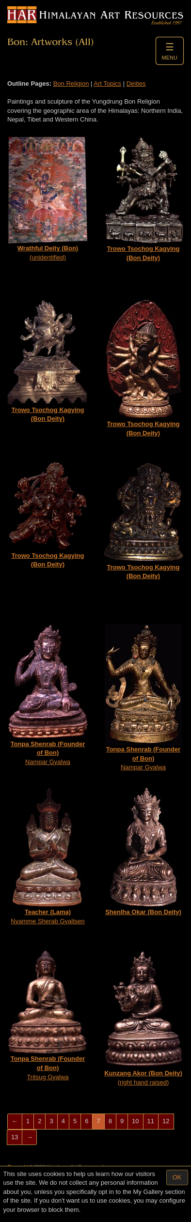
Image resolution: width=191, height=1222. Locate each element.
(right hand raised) (143, 1017)
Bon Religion (71, 83)
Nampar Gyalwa (47, 694)
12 (165, 1121)
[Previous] (14, 1122)
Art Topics (107, 83)
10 (135, 1121)
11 (150, 1121)
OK (177, 1177)
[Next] (29, 1138)
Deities (136, 83)
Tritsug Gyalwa (47, 1015)
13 (14, 1137)
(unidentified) (47, 198)
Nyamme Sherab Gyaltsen (47, 856)
